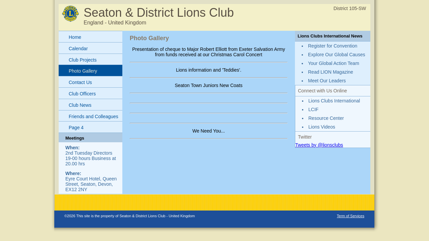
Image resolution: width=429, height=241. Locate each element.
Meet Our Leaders (327, 80)
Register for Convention (332, 46)
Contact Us (80, 82)
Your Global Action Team (333, 63)
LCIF (313, 109)
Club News (80, 105)
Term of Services (350, 216)
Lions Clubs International (334, 100)
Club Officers (82, 93)
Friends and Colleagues (93, 116)
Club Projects (83, 60)
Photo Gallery (83, 71)
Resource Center (326, 118)
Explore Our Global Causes (336, 54)
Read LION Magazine (330, 72)
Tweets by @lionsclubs (319, 145)
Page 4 (76, 127)
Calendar (78, 48)
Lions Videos (321, 127)
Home (75, 37)
